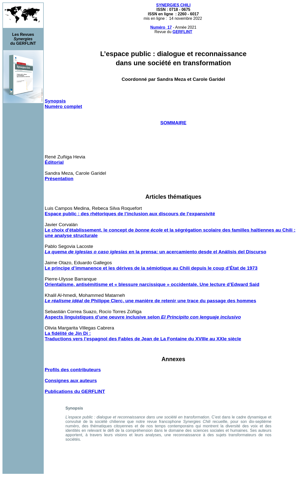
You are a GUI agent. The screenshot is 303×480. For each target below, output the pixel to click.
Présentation (59, 178)
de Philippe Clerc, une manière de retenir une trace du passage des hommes (150, 300)
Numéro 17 (161, 27)
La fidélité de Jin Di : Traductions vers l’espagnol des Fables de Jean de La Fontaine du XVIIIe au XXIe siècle (143, 336)
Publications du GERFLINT (75, 391)
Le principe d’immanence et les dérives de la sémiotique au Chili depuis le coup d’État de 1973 (151, 268)
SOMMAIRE (173, 122)
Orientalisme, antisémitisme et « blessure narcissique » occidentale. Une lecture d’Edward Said (152, 284)
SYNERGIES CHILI (173, 5)
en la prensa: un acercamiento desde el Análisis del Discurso (155, 251)
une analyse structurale (71, 235)
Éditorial (54, 162)
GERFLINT (182, 32)
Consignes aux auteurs (71, 380)
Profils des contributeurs (73, 369)
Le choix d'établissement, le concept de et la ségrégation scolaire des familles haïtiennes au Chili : (170, 230)
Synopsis (55, 101)
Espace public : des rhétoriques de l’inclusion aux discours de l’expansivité (130, 213)
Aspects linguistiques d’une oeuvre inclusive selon (143, 317)
